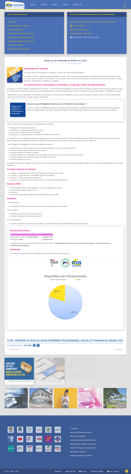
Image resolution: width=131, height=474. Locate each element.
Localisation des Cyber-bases (80, 33)
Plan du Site (70, 471)
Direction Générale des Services (18, 26)
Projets (65, 4)
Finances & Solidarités (15, 29)
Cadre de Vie (77, 4)
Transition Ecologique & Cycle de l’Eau (21, 41)
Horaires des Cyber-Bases (80, 29)
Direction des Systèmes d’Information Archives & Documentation (93, 22)
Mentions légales (97, 471)
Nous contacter (113, 471)
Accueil (32, 4)
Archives (83, 471)
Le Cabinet (11, 22)
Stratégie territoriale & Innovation (19, 49)
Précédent (13, 349)
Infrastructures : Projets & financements (84, 37)
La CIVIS (43, 4)
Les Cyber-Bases (77, 26)
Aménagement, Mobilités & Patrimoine (21, 37)
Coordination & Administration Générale (21, 33)
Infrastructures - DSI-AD (74, 63)
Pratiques (55, 4)
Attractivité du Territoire (15, 45)
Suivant (119, 349)
